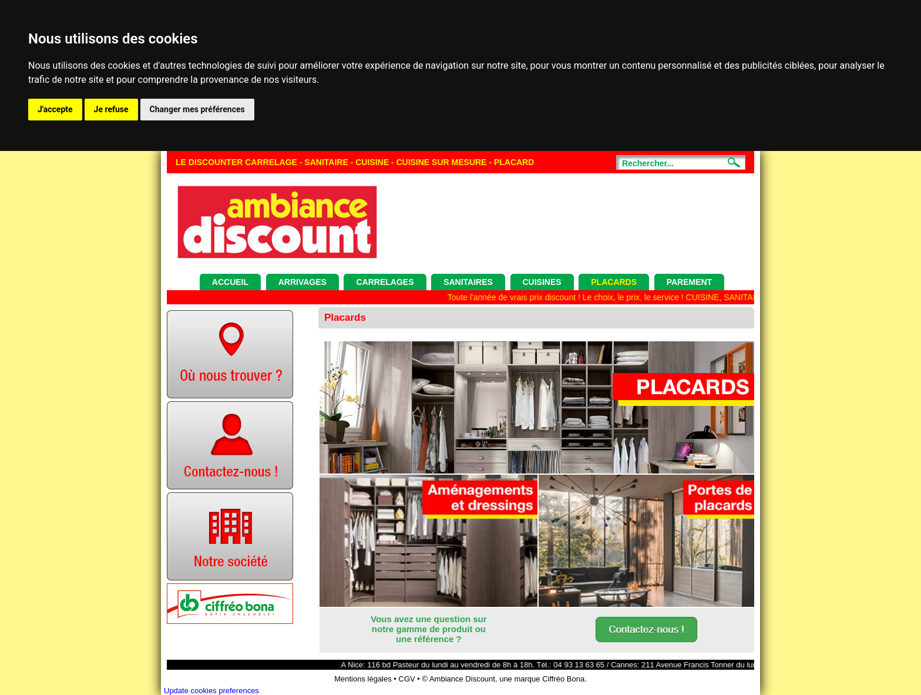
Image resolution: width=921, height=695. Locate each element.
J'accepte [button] (55, 109)
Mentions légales (363, 678)
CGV (407, 678)
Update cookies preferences (211, 690)
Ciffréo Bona (563, 678)
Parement (689, 282)
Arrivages (302, 282)
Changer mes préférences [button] (197, 109)
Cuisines (542, 282)
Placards (614, 282)
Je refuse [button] (111, 109)
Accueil (230, 282)
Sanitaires (468, 282)
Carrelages (385, 282)
